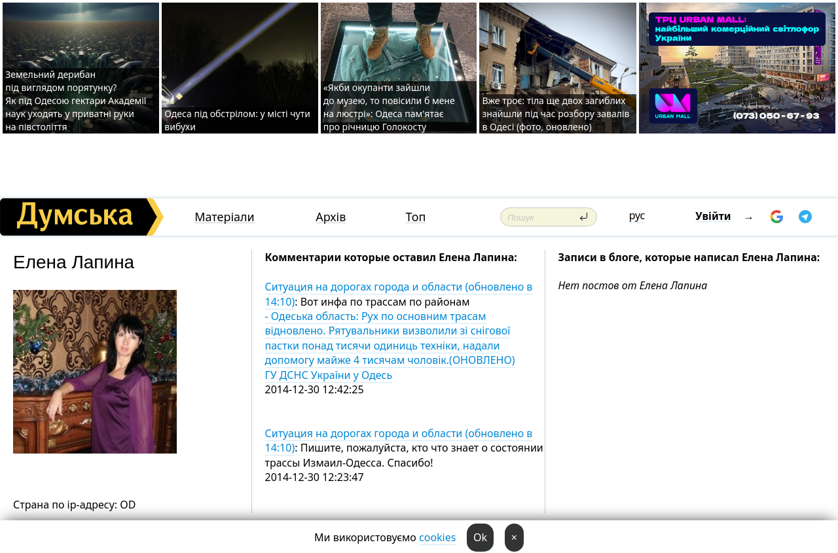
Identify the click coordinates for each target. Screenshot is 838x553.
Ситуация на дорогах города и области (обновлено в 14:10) (399, 293)
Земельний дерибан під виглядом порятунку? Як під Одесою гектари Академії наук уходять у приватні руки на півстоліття (75, 100)
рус (637, 215)
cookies (437, 537)
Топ (416, 217)
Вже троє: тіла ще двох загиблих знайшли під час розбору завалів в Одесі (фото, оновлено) (555, 113)
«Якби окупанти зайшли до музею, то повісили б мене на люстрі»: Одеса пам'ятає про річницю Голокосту (389, 107)
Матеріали (224, 217)
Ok (480, 537)
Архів (331, 217)
